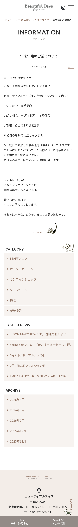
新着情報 (16, 310)
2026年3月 (17, 410)
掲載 (13, 300)
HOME (7, 20)
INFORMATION (23, 20)
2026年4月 (17, 399)
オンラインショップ (23, 279)
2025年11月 (18, 441)
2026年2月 (17, 420)
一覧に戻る (39, 232)
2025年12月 (18, 431)
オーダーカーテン (21, 269)
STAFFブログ (42, 20)
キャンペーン (18, 290)
